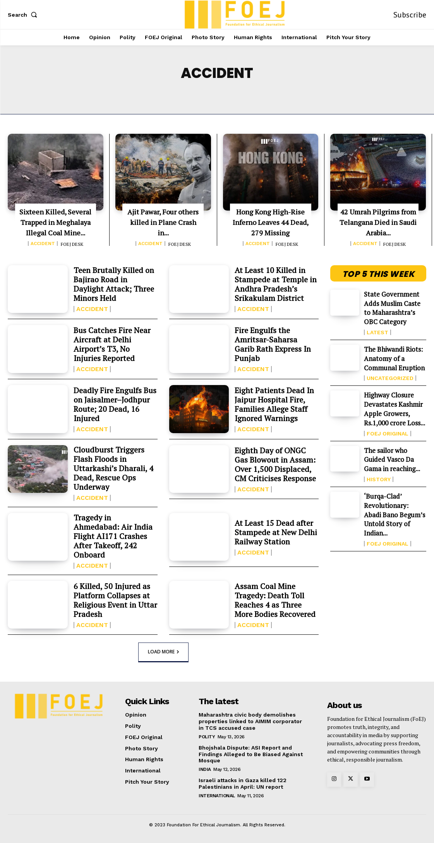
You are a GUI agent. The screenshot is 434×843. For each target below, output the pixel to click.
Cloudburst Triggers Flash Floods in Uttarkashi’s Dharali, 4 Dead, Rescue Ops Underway (113, 468)
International (217, 795)
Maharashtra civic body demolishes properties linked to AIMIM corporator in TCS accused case (250, 721)
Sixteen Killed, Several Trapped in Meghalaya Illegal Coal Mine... (55, 222)
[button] (24, 15)
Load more (163, 651)
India (205, 769)
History (379, 479)
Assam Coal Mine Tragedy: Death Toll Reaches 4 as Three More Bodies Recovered (275, 600)
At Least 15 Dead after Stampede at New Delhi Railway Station (276, 532)
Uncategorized (390, 378)
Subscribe (409, 15)
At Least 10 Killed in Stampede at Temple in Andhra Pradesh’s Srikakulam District (276, 284)
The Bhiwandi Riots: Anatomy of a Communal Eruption (394, 358)
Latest (377, 332)
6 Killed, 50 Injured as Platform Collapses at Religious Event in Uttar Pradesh (115, 600)
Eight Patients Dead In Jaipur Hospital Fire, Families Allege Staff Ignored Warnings (274, 404)
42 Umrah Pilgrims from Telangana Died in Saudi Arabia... (378, 222)
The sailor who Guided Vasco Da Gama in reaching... (392, 459)
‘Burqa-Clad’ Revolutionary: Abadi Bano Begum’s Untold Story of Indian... (394, 514)
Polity (207, 736)
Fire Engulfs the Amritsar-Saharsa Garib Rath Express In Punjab (273, 344)
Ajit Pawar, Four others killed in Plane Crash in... (163, 222)
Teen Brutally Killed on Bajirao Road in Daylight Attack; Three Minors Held (114, 284)
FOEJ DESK (72, 244)
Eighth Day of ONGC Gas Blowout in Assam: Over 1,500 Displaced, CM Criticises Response (275, 464)
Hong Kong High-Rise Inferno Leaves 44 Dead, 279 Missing (271, 222)
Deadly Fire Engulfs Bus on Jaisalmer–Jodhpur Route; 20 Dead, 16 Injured (115, 404)
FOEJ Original (387, 433)
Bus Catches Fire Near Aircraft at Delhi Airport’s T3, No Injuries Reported (112, 344)
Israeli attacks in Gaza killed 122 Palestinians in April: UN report (242, 783)
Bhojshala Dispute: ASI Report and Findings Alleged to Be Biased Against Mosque (251, 754)
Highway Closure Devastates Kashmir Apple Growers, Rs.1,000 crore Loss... (394, 408)
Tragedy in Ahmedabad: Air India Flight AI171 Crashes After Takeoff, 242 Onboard (113, 536)
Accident (43, 243)
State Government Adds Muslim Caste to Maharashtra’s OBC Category (392, 308)
